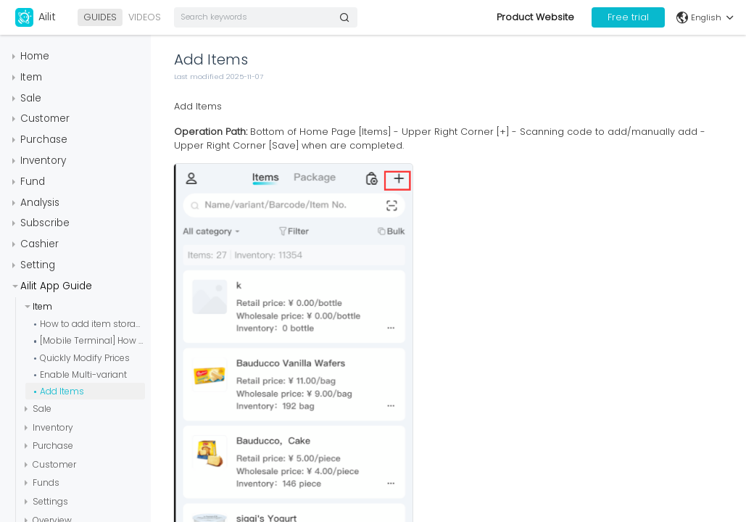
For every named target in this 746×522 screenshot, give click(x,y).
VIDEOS (144, 17)
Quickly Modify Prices (85, 358)
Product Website (535, 17)
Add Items (62, 391)
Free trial (628, 17)
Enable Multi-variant (83, 374)
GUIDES (100, 17)
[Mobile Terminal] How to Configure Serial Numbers (92, 340)
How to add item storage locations (92, 324)
